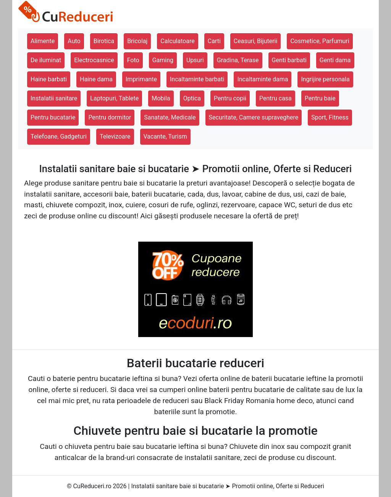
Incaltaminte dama (262, 79)
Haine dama (96, 79)
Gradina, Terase (238, 60)
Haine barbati (49, 79)
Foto (133, 60)
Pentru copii (230, 98)
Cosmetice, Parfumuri (319, 41)
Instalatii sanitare (54, 98)
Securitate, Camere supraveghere (254, 117)
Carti (214, 41)
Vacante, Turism (165, 136)
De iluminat (46, 60)
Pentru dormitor (109, 117)
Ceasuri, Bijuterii (256, 41)
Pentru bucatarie (53, 117)
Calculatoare (177, 41)
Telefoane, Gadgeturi (59, 136)
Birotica (104, 41)
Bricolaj (137, 41)
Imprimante (141, 79)
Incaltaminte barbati (197, 79)
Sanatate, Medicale (170, 117)
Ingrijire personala (325, 79)
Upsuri (195, 60)
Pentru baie (320, 98)
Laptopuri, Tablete (114, 98)
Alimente (43, 41)
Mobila (161, 98)
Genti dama (335, 60)
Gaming (162, 60)
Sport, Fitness (330, 117)
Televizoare (115, 136)
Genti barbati (289, 60)
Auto (74, 41)
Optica (192, 98)
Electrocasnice (94, 60)
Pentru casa (275, 98)
